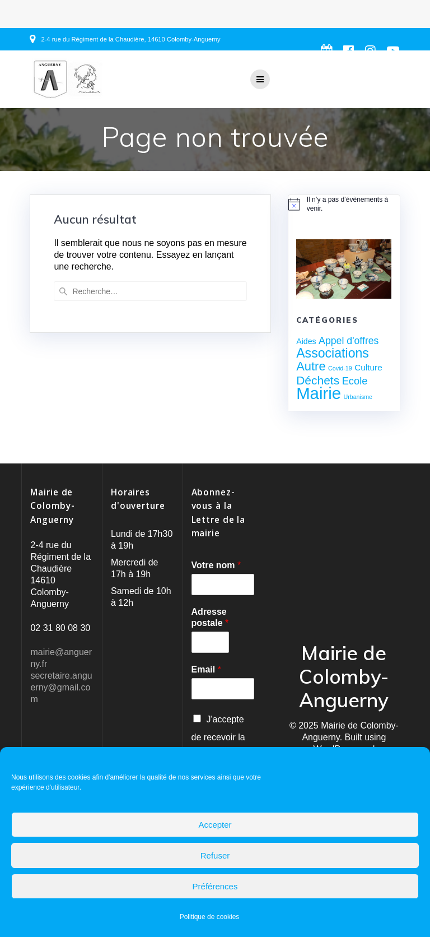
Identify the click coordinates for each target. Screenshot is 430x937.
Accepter (214, 824)
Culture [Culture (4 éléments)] (368, 367)
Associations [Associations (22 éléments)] (332, 353)
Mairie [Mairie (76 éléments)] (318, 393)
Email (206, 669)
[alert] (343, 204)
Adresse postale (210, 617)
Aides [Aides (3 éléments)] (306, 341)
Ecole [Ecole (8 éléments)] (355, 381)
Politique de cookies (210, 917)
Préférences (215, 886)
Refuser (215, 855)
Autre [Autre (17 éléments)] (310, 366)
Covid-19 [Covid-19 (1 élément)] (340, 368)
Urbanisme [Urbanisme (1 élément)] (358, 396)
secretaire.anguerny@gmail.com (61, 687)
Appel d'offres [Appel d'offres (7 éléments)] (348, 340)
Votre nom (216, 565)
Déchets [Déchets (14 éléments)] (317, 380)
